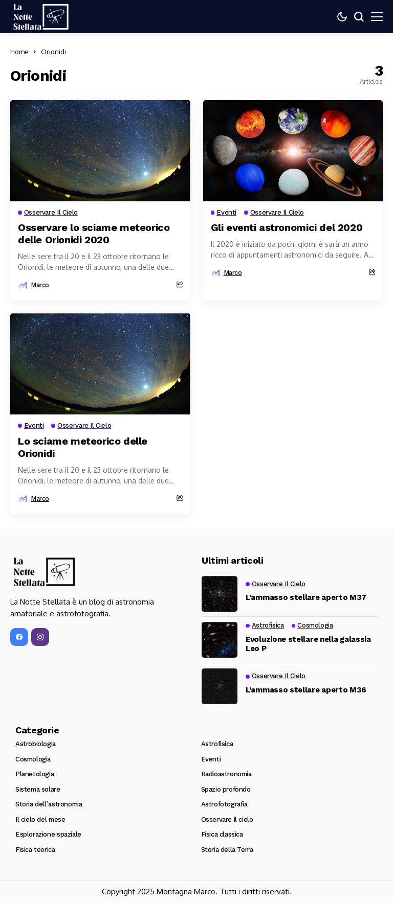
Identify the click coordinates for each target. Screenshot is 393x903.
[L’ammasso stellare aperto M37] (219, 594)
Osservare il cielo (227, 819)
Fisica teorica (35, 849)
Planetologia (34, 774)
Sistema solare (37, 789)
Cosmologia (33, 759)
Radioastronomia (226, 774)
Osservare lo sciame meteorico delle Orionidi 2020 (93, 233)
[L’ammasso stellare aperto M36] (219, 686)
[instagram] (40, 637)
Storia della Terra (227, 849)
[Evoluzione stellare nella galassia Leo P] (219, 640)
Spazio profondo (226, 789)
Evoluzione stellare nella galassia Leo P (308, 644)
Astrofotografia (224, 804)
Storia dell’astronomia (48, 804)
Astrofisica (217, 744)
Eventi (211, 759)
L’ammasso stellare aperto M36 (306, 689)
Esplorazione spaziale (48, 834)
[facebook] (19, 637)
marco (40, 285)
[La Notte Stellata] (41, 17)
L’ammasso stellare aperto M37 (306, 597)
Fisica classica (222, 834)
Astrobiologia (35, 744)
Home (19, 52)
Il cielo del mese (40, 819)
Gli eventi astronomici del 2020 (287, 227)
